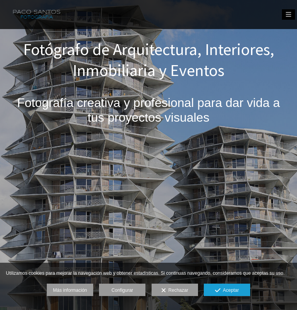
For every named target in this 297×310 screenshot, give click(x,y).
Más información (70, 290)
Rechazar (174, 291)
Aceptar (227, 291)
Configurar (122, 290)
